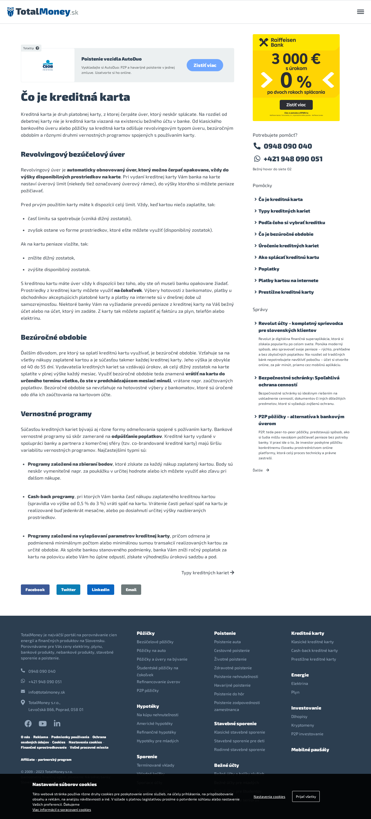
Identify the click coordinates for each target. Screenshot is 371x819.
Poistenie (225, 633)
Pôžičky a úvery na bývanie (162, 659)
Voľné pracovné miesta (89, 747)
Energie (300, 674)
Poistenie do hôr (229, 693)
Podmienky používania (70, 737)
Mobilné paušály (310, 749)
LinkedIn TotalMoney (57, 723)
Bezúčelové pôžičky (155, 641)
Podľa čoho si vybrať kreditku (292, 222)
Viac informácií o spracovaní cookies (61, 809)
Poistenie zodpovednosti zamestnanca (237, 706)
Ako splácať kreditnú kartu (289, 257)
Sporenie (147, 756)
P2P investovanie (307, 733)
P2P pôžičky (148, 690)
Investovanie (306, 707)
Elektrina (299, 683)
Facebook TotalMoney (28, 723)
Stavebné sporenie (235, 723)
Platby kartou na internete (288, 280)
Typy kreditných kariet (207, 572)
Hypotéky (148, 706)
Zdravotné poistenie (233, 667)
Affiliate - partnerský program (46, 759)
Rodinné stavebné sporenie (239, 749)
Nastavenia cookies (85, 742)
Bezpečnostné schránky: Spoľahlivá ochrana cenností (299, 381)
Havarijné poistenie (232, 685)
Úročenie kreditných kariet (289, 245)
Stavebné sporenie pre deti (239, 740)
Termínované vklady (155, 765)
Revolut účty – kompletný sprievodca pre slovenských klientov (301, 326)
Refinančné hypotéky (156, 732)
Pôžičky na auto (151, 650)
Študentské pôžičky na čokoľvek (157, 671)
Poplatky (269, 268)
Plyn (295, 692)
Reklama (40, 737)
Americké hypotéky (155, 723)
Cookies (59, 742)
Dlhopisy (299, 716)
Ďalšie (261, 470)
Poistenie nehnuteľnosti (236, 676)
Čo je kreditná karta (281, 199)
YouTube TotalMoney (43, 723)
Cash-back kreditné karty (314, 650)
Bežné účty (226, 765)
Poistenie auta (227, 641)
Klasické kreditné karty (312, 641)
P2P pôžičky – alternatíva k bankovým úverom (301, 420)
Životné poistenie (230, 659)
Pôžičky (146, 633)
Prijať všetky (306, 796)
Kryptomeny (302, 725)
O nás (25, 737)
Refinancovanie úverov (158, 681)
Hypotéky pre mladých (158, 740)
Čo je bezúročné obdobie (286, 234)
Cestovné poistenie (232, 650)
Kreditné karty (307, 633)
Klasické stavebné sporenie (239, 732)
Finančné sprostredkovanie (44, 747)
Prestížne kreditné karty (286, 292)
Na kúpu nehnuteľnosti (158, 714)
